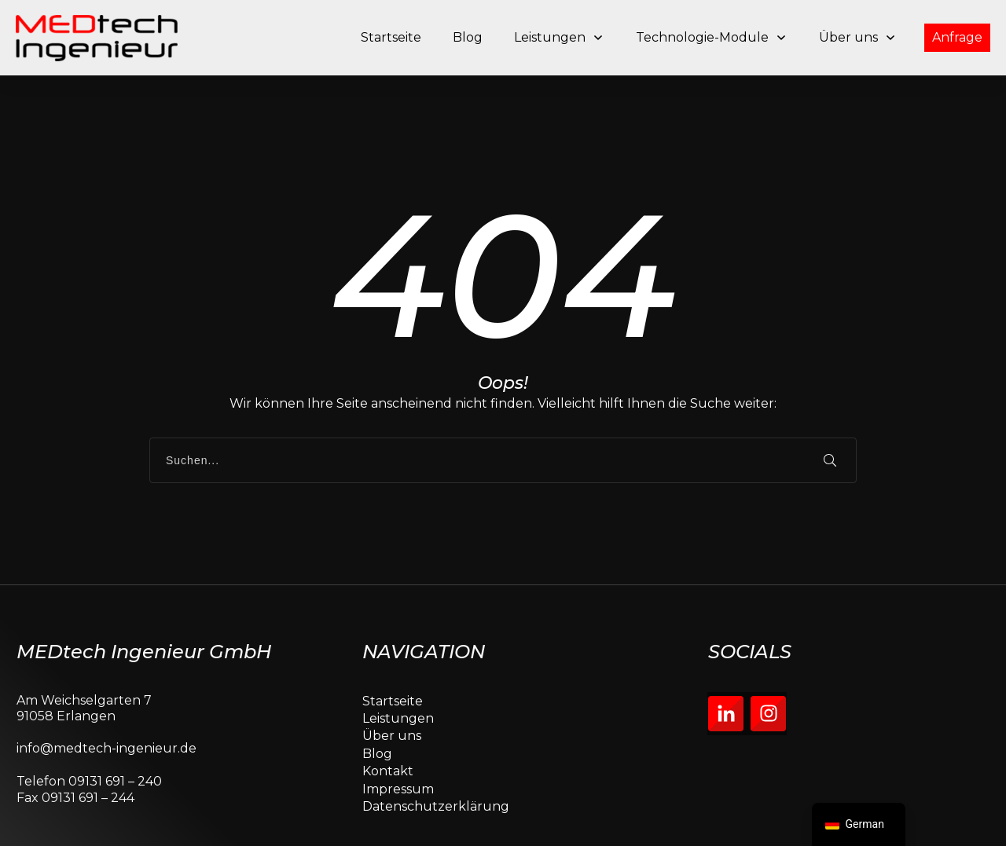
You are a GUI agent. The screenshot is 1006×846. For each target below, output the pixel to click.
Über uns (391, 686)
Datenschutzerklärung (435, 757)
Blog (377, 704)
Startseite (392, 651)
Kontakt (387, 722)
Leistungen (398, 669)
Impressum (398, 739)
